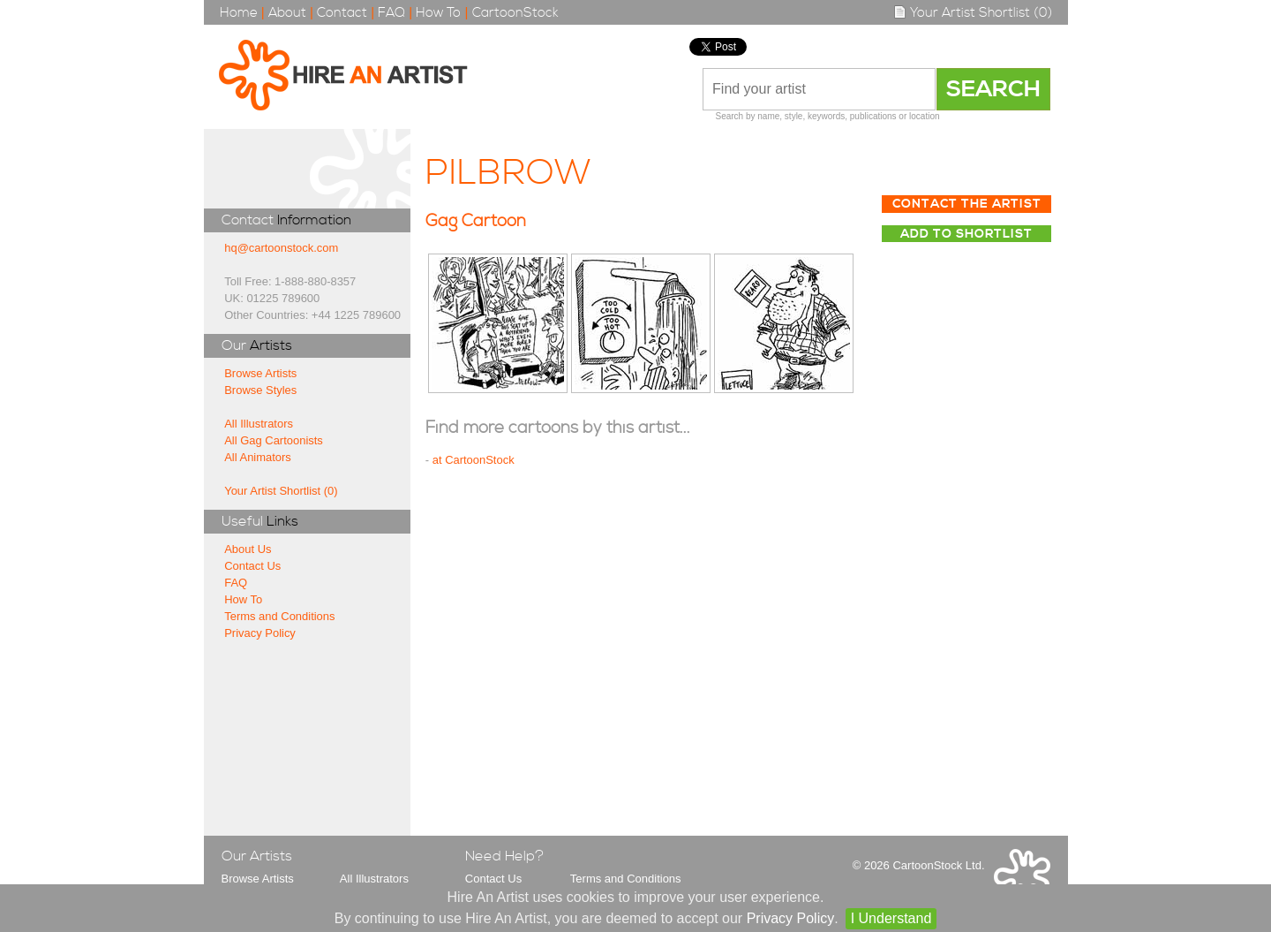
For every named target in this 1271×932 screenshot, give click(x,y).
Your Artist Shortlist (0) (972, 12)
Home (239, 12)
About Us (247, 549)
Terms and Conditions (279, 616)
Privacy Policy (260, 633)
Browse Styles (260, 390)
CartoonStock (515, 12)
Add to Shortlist (966, 234)
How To (438, 12)
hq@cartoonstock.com (281, 247)
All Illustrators (258, 423)
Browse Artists (260, 373)
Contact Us (252, 565)
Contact (342, 12)
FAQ (391, 12)
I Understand (891, 918)
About (287, 12)
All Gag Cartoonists (273, 440)
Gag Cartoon (475, 221)
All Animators (257, 457)
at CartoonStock (473, 459)
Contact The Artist (967, 204)
